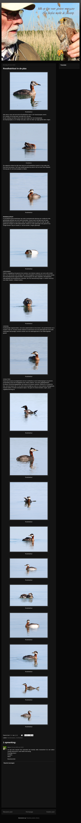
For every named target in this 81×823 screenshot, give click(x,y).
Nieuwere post (7, 812)
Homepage (29, 812)
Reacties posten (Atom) (33, 818)
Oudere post (50, 812)
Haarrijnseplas (11, 737)
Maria (9, 747)
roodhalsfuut (19, 737)
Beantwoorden (11, 759)
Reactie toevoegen (9, 763)
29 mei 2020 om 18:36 (17, 747)
